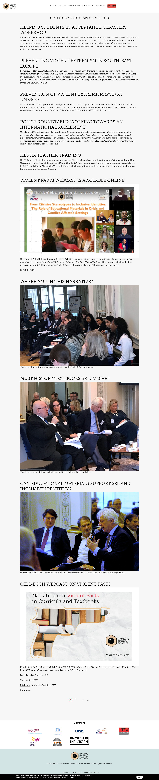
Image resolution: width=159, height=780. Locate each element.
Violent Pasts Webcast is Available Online (69, 163)
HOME (52, 6)
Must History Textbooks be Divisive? (62, 361)
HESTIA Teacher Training (48, 141)
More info (49, 777)
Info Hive (110, 6)
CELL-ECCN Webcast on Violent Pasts (62, 566)
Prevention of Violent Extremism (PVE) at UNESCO (77, 88)
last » (87, 682)
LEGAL (35, 770)
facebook (68, 755)
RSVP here (24, 668)
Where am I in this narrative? (54, 264)
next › (82, 682)
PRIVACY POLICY (45, 770)
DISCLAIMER (27, 770)
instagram (76, 755)
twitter (84, 755)
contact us (92, 755)
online (64, 248)
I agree (139, 777)
